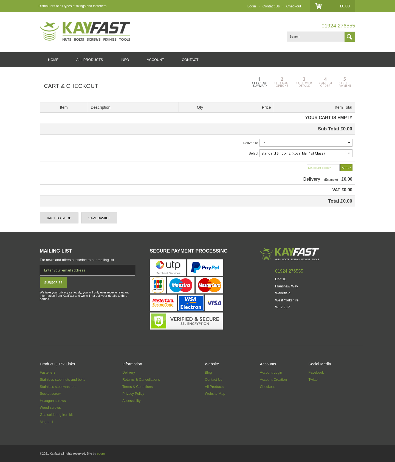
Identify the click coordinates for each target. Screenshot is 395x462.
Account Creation (273, 379)
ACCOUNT (155, 60)
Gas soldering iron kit (56, 415)
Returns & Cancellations (141, 379)
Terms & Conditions (137, 387)
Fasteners (47, 372)
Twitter (313, 379)
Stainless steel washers (58, 387)
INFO (125, 60)
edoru (101, 453)
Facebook (316, 372)
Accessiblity (131, 401)
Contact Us (271, 6)
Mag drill (46, 422)
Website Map (215, 393)
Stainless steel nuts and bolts (62, 379)
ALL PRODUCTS (89, 60)
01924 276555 (338, 26)
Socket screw (50, 393)
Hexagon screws (53, 401)
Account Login (271, 372)
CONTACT (190, 60)
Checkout (293, 6)
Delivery (128, 372)
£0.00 (345, 6)
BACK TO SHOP (59, 217)
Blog (208, 372)
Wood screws (50, 407)
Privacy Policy (133, 393)
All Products (214, 387)
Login (251, 6)
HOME (53, 60)
